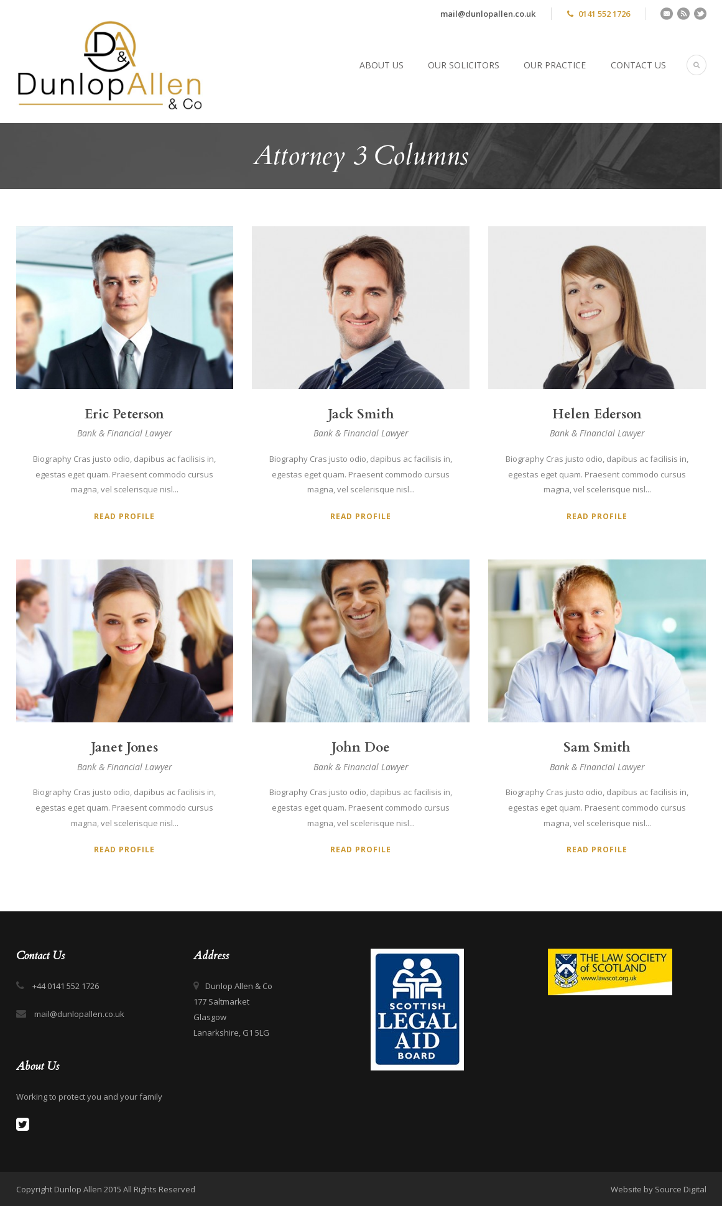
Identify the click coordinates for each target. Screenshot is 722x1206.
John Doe (360, 748)
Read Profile (124, 516)
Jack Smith (361, 414)
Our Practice (555, 65)
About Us (381, 65)
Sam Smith (597, 748)
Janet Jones (124, 748)
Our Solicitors (463, 65)
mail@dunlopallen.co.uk (487, 13)
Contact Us (638, 65)
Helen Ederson (597, 414)
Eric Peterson (124, 414)
